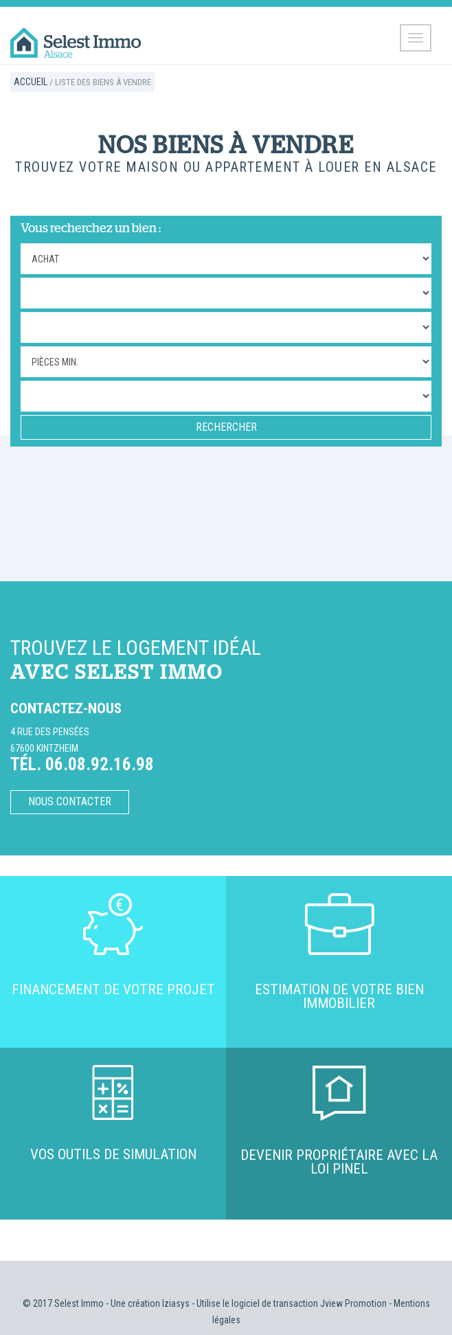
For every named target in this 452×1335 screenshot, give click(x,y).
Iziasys (176, 1303)
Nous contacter (69, 801)
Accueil (30, 81)
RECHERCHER (226, 427)
